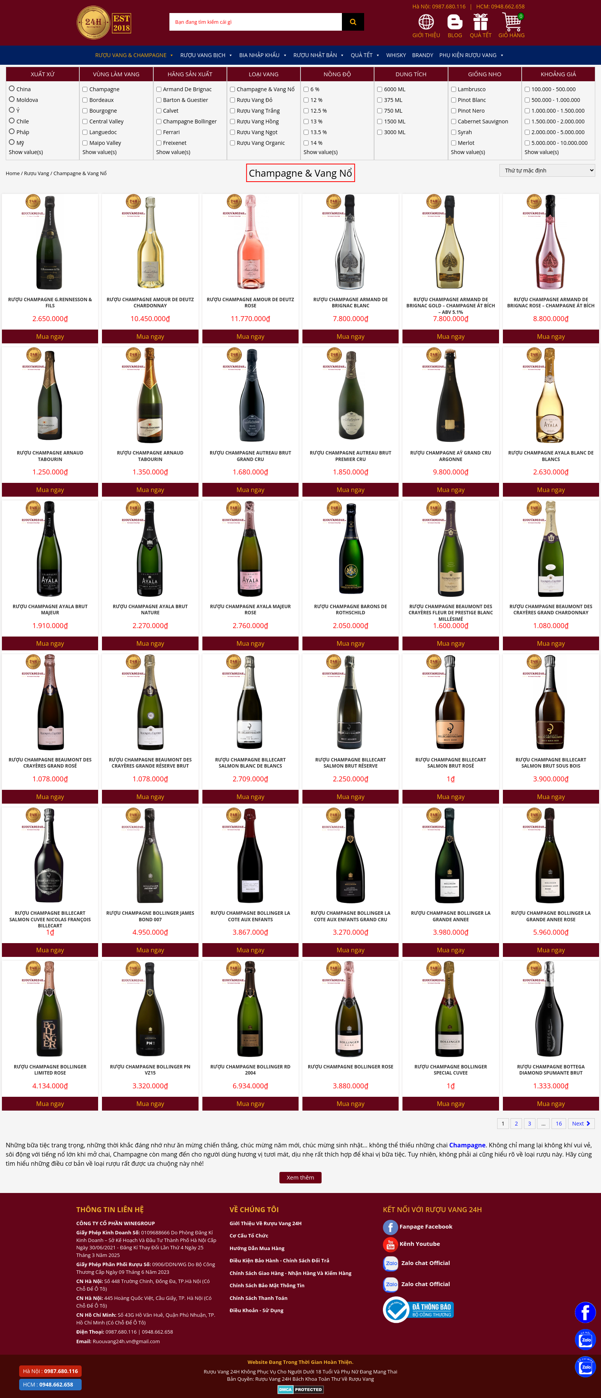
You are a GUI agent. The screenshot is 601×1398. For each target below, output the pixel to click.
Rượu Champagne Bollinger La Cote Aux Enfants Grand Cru (351, 837)
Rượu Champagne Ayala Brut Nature (150, 531)
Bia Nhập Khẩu (263, 55)
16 (559, 1044)
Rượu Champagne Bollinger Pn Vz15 (150, 991)
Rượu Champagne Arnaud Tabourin (50, 377)
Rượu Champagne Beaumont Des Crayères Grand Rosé (50, 684)
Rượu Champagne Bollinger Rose (350, 988)
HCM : (48, 1384)
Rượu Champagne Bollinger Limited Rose (50, 991)
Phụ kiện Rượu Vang (471, 55)
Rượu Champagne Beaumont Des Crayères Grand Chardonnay (550, 531)
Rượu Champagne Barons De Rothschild (350, 531)
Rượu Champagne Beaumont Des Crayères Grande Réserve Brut (150, 684)
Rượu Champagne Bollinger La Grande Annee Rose (551, 837)
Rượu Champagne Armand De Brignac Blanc (350, 224)
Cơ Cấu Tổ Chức (249, 1157)
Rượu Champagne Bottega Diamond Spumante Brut (551, 991)
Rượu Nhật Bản (319, 55)
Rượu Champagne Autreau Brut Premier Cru (350, 377)
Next (581, 1044)
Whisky (396, 55)
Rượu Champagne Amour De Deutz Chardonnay (150, 224)
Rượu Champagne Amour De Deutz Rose (250, 224)
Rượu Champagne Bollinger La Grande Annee (451, 837)
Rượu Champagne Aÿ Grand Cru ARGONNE (450, 377)
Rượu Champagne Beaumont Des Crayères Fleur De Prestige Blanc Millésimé (451, 534)
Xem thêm (300, 1099)
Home (13, 94)
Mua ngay (50, 258)
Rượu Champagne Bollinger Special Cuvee (450, 991)
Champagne (467, 1066)
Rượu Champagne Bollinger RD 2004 (250, 991)
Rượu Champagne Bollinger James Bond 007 (150, 837)
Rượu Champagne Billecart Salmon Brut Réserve (350, 684)
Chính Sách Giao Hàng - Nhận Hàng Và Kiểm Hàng (290, 1194)
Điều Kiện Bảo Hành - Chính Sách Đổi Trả (279, 1181)
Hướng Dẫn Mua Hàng (257, 1169)
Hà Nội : (50, 1371)
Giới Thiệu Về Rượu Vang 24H (266, 1144)
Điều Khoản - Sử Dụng (256, 1231)
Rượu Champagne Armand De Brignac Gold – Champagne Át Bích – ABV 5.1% (450, 227)
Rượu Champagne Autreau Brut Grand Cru (250, 377)
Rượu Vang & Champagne (134, 55)
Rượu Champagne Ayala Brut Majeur (50, 531)
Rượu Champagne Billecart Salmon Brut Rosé (450, 684)
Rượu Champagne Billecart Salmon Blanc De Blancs (250, 684)
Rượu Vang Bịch (206, 55)
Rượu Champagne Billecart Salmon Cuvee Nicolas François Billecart (50, 840)
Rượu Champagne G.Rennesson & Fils (50, 224)
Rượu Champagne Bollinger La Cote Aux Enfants (251, 837)
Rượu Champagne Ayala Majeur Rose (250, 531)
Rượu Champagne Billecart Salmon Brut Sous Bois (551, 684)
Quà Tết (365, 55)
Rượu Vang (36, 94)
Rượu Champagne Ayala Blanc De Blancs (551, 377)
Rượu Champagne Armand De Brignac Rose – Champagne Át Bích (550, 224)
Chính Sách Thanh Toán (258, 1219)
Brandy (422, 55)
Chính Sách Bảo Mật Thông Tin (267, 1206)
